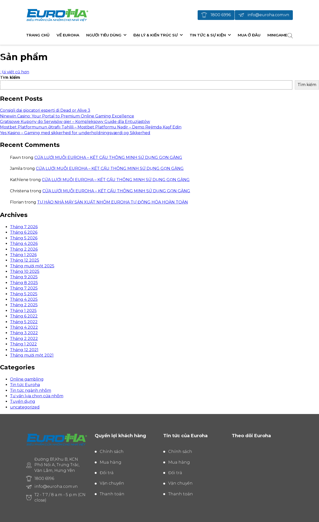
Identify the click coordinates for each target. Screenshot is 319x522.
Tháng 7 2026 (24, 226)
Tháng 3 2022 (24, 332)
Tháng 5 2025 (23, 294)
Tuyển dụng (22, 401)
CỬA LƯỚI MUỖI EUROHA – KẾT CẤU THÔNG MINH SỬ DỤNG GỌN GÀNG (108, 157)
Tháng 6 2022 (24, 316)
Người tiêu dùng (103, 35)
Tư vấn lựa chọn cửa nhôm (36, 396)
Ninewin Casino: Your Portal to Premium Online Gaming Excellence (67, 116)
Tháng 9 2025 (24, 277)
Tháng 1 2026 (23, 254)
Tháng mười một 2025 (32, 266)
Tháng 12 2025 (24, 260)
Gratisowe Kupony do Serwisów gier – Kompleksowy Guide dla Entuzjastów (75, 121)
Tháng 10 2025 (24, 271)
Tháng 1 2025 (23, 310)
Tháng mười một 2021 (32, 355)
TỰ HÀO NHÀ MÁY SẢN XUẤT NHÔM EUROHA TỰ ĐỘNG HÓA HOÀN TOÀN (112, 202)
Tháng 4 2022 (24, 327)
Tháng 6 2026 (23, 232)
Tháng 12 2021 (24, 349)
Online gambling (27, 379)
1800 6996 (221, 14)
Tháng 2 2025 (24, 305)
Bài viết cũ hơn (14, 72)
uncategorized (25, 407)
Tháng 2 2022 (24, 338)
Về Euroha (68, 35)
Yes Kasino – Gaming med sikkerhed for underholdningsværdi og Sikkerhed (75, 132)
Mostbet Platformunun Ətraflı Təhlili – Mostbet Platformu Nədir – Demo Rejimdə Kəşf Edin (90, 127)
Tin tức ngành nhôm (30, 390)
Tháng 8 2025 (24, 282)
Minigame (277, 35)
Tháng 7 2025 (24, 288)
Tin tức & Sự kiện (208, 35)
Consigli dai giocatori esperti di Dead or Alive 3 (45, 110)
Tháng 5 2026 (23, 238)
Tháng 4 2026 (24, 243)
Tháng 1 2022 (23, 344)
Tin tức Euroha (25, 384)
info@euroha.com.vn (268, 14)
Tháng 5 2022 (24, 321)
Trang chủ (38, 35)
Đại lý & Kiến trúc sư (155, 35)
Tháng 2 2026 (24, 249)
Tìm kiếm (10, 77)
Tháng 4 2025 (24, 299)
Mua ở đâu (249, 35)
